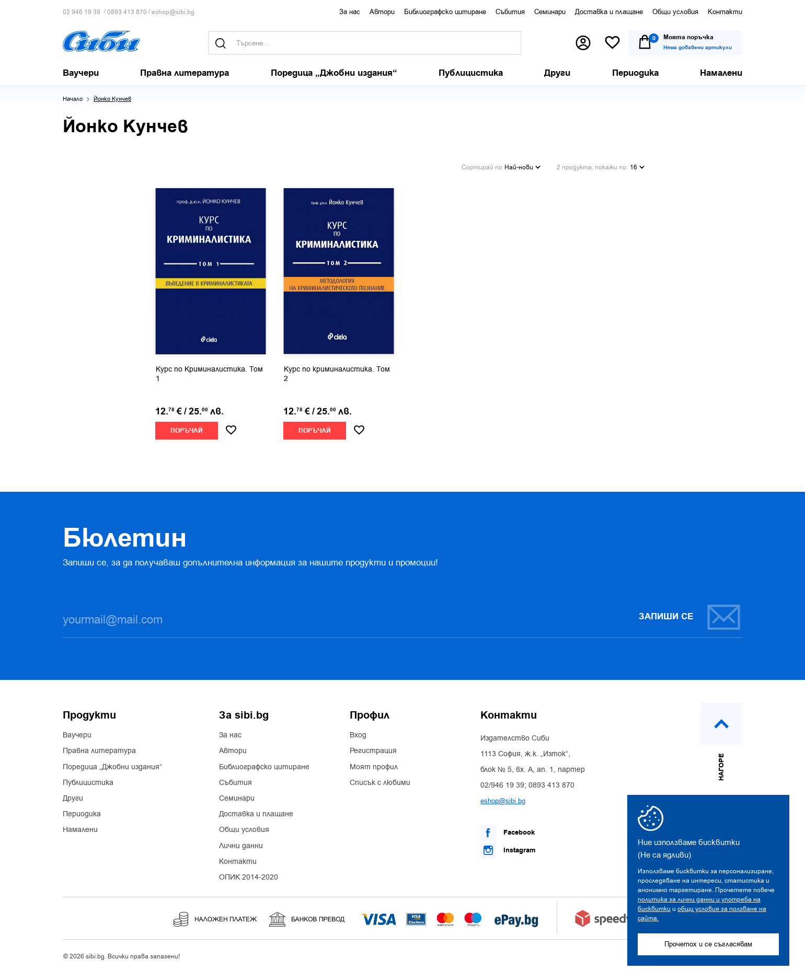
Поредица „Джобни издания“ (112, 767)
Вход (358, 735)
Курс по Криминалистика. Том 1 (209, 374)
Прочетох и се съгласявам (708, 944)
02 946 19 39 (81, 12)
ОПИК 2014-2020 (248, 877)
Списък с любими (380, 783)
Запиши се (690, 617)
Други (73, 798)
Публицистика (88, 783)
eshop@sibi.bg (173, 12)
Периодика (82, 814)
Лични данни (241, 846)
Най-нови (522, 167)
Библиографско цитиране (445, 11)
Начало (73, 99)
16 (637, 167)
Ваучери (77, 735)
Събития (510, 11)
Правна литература (99, 751)
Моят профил (374, 767)
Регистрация (373, 751)
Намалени (80, 830)
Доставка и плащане (609, 11)
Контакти (725, 11)
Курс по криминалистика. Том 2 (337, 374)
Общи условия (675, 11)
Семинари (550, 11)
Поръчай (186, 430)
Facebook (507, 833)
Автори (382, 11)
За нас (349, 11)
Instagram (508, 850)
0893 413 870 (127, 12)
